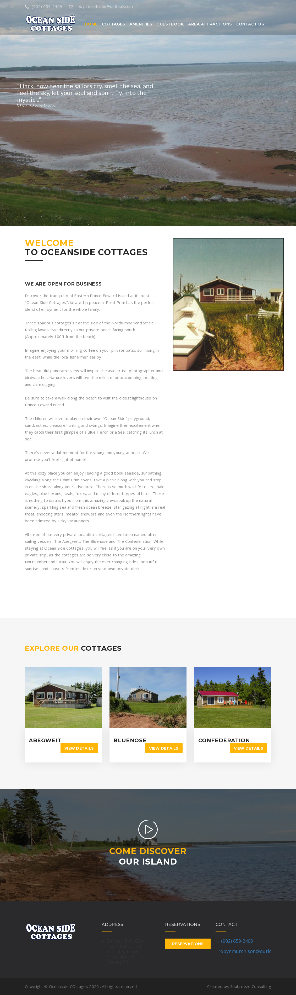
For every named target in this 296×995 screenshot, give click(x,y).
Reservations (188, 943)
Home (91, 24)
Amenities (140, 24)
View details (79, 748)
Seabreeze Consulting (250, 986)
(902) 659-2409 (43, 6)
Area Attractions (210, 24)
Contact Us (250, 24)
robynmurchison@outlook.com (101, 6)
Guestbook (170, 24)
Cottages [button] (113, 24)
